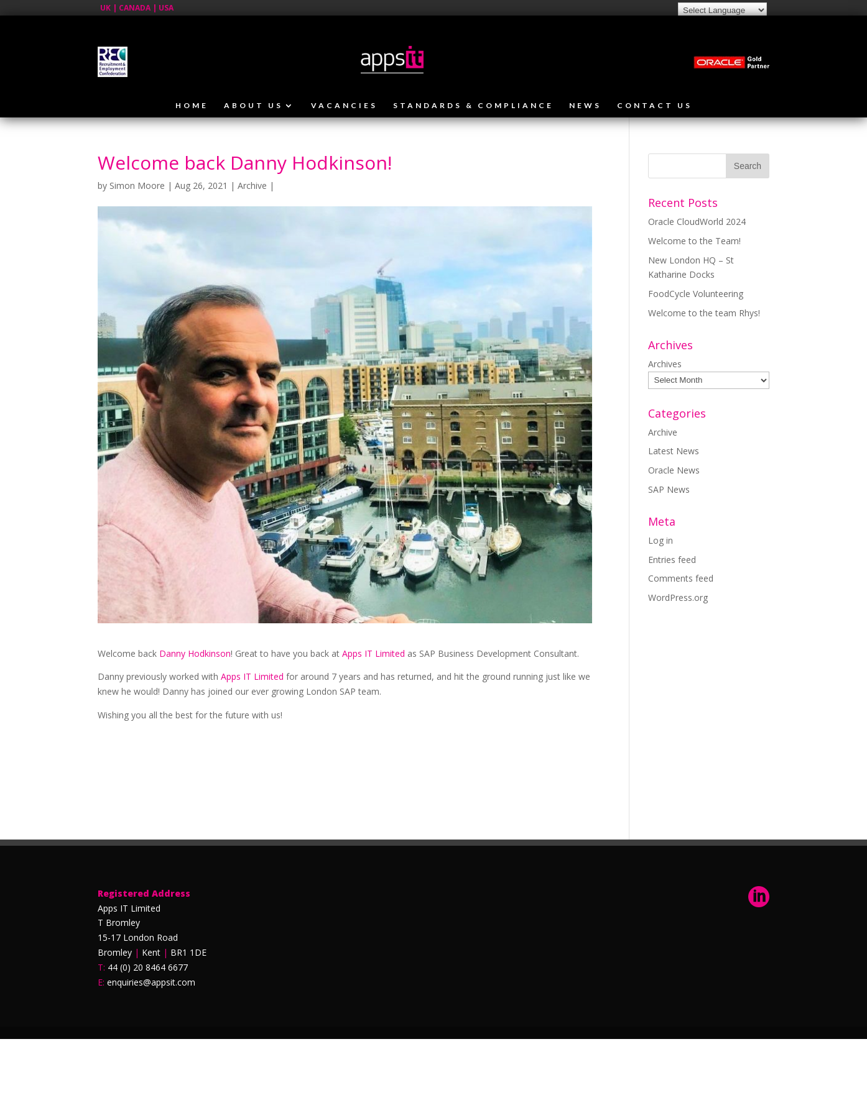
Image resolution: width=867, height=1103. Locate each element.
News (585, 105)
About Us (253, 105)
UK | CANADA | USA (137, 7)
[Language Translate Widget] (722, 10)
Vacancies (344, 105)
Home (191, 105)
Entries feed (672, 559)
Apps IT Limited (373, 653)
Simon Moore (137, 185)
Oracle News (674, 470)
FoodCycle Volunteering (695, 294)
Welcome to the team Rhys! (704, 313)
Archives (665, 364)
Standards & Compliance (473, 105)
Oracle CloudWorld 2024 (697, 221)
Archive (252, 185)
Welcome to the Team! (694, 241)
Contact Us (654, 105)
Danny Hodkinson (195, 653)
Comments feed (680, 578)
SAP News (669, 489)
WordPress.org (678, 597)
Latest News (673, 451)
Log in (660, 540)
